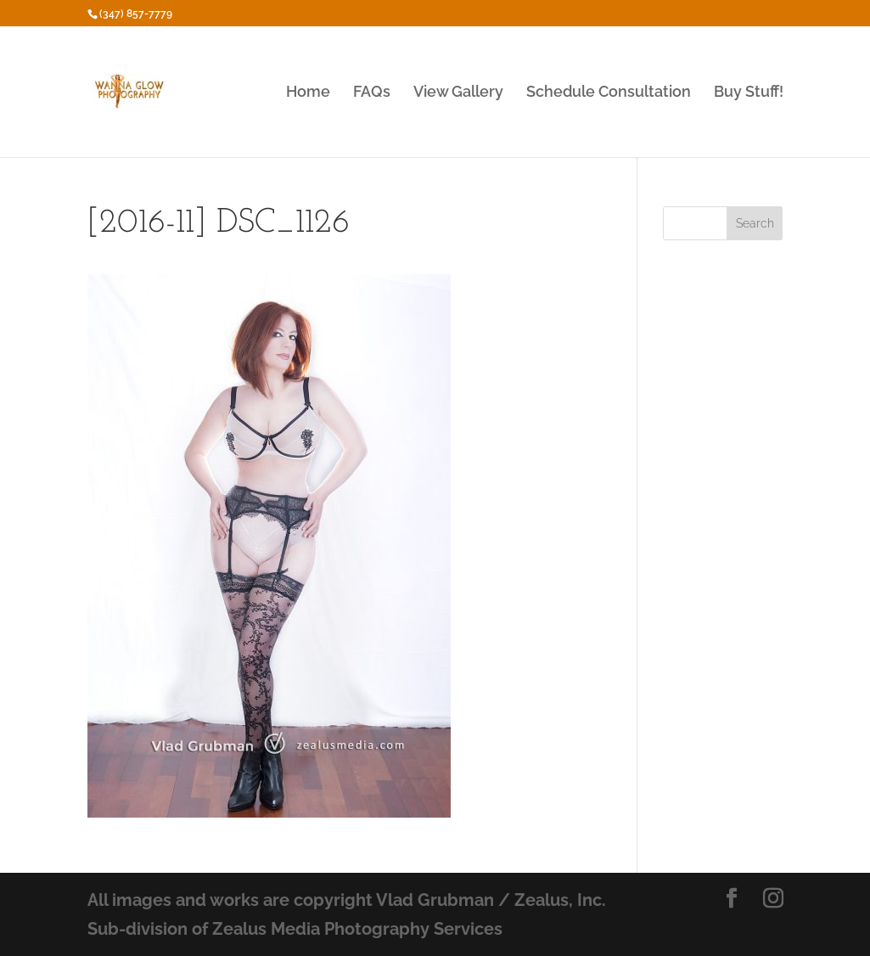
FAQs (371, 93)
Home (308, 93)
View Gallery (458, 93)
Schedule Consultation (608, 93)
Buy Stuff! (748, 93)
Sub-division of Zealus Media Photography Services (294, 929)
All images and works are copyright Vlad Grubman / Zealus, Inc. (346, 900)
